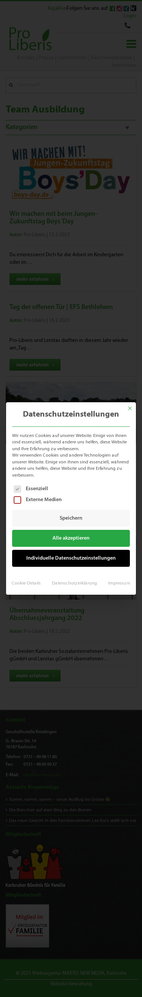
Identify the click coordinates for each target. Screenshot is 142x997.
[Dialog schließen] (132, 404)
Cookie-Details (28, 580)
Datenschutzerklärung (74, 580)
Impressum (117, 580)
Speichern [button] (71, 518)
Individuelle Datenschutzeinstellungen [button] (71, 556)
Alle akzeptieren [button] (71, 537)
